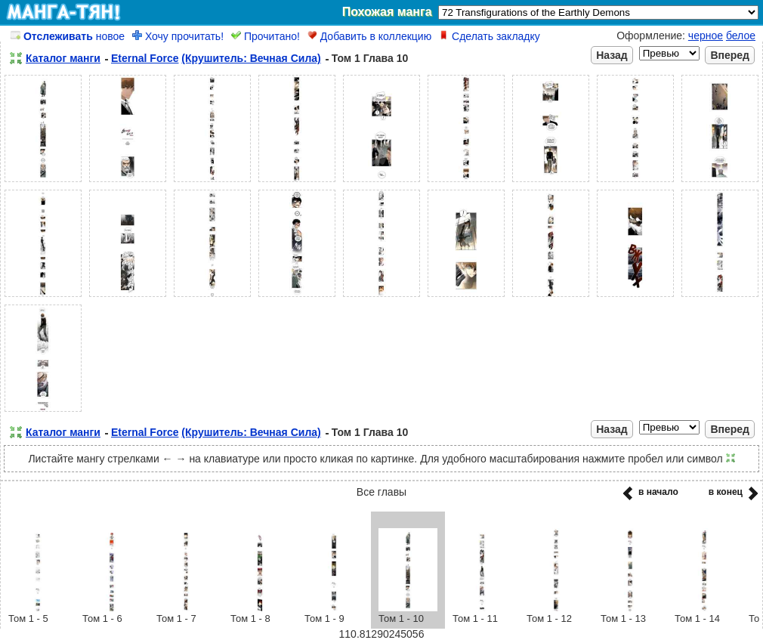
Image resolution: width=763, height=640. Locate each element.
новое (68, 36)
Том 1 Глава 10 (370, 58)
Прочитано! (265, 36)
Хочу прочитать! (178, 36)
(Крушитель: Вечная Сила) (250, 58)
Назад (612, 55)
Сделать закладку (489, 36)
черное (705, 35)
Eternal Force (144, 58)
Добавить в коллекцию (369, 36)
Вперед (729, 55)
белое (740, 35)
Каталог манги (63, 58)
